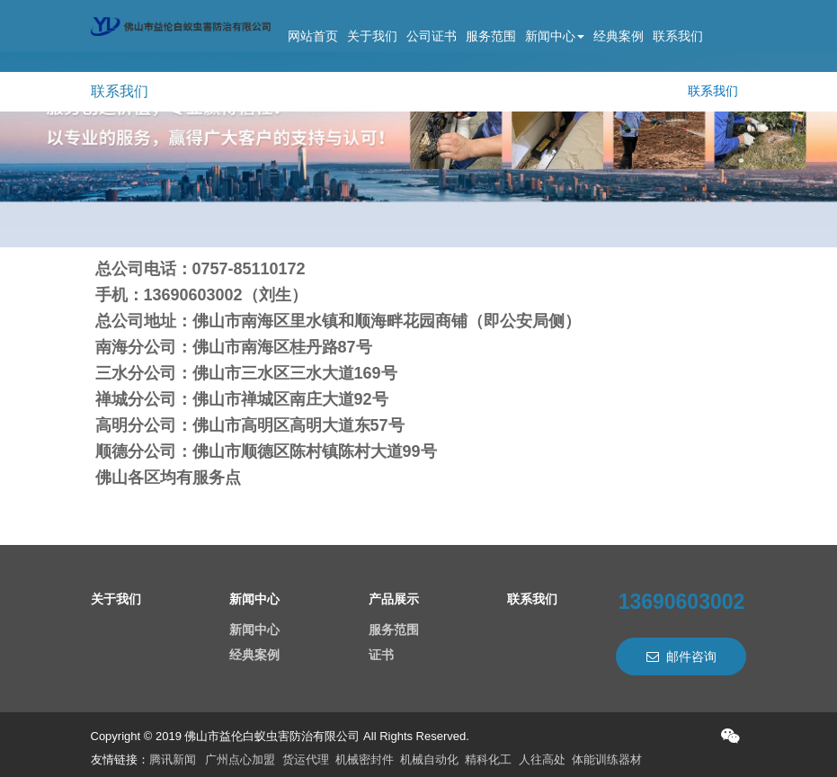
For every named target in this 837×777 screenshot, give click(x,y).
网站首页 (313, 36)
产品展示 (394, 599)
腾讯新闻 (172, 759)
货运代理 (305, 759)
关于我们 (372, 36)
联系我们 (678, 36)
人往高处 (542, 759)
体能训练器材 (607, 759)
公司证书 (431, 36)
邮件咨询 (681, 656)
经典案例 (618, 36)
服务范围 (491, 36)
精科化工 (488, 759)
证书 (381, 655)
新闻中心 (554, 36)
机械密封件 (364, 759)
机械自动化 (429, 759)
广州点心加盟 (240, 759)
